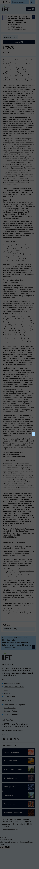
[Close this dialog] (33, 434)
